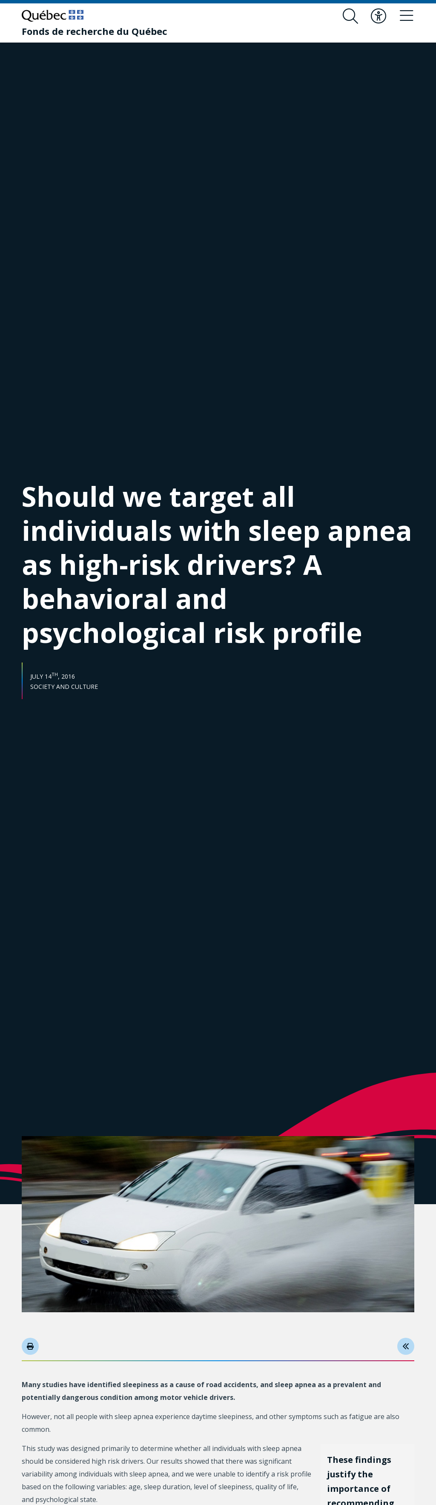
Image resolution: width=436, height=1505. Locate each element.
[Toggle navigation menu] (406, 16)
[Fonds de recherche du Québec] (94, 31)
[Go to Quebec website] (52, 16)
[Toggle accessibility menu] (378, 16)
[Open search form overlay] (350, 16)
